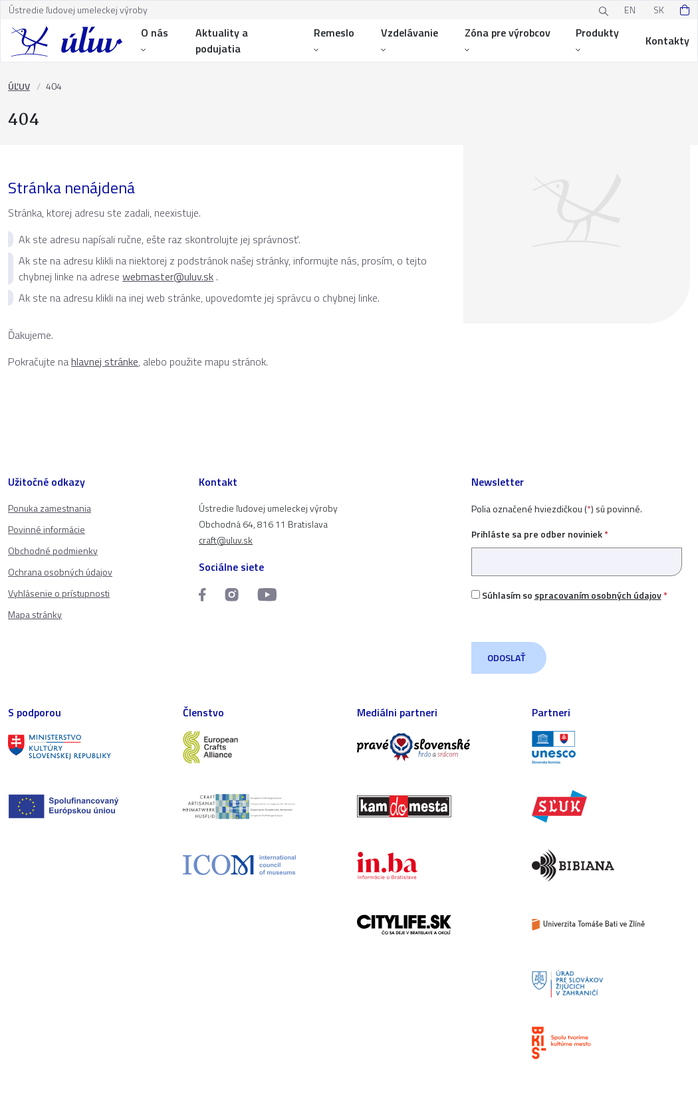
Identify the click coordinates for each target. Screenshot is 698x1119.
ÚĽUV (19, 86)
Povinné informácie (46, 529)
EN (630, 10)
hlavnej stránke (104, 361)
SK (658, 10)
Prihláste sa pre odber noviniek (576, 548)
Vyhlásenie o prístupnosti (59, 593)
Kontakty (667, 41)
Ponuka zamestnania (49, 508)
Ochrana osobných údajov (60, 572)
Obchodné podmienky (53, 551)
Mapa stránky (35, 614)
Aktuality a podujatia (221, 40)
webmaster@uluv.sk (167, 276)
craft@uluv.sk (226, 540)
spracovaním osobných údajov (597, 595)
